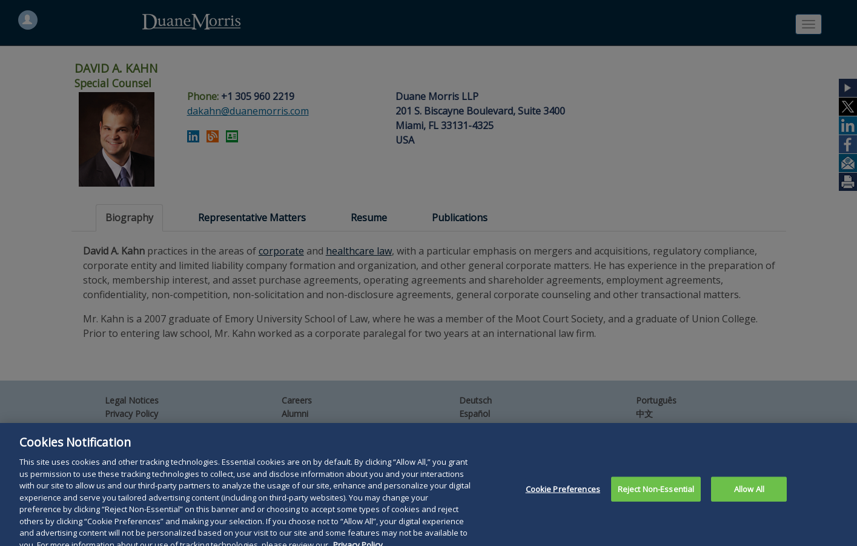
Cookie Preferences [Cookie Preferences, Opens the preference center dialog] (563, 497)
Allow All (749, 497)
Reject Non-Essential (656, 497)
